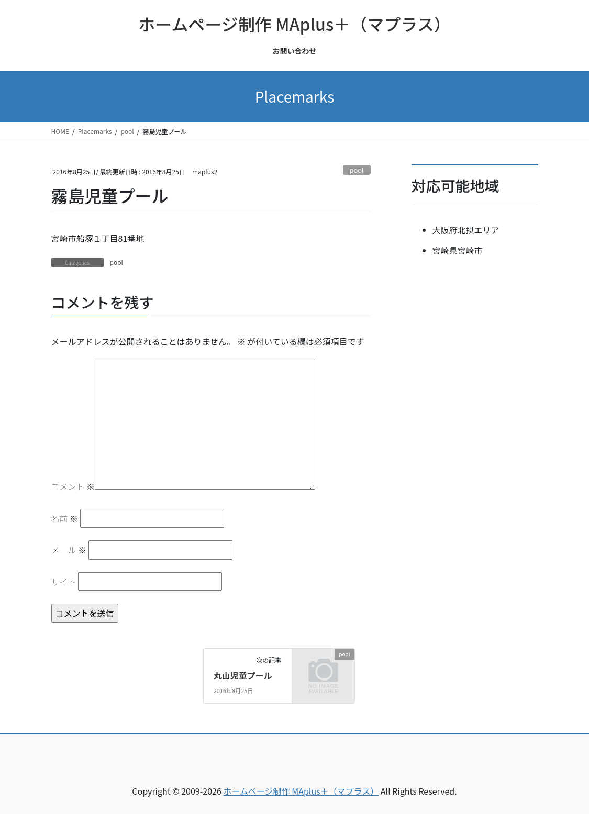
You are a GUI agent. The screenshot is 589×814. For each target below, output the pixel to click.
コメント (73, 486)
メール (69, 549)
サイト (63, 581)
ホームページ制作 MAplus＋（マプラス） (301, 791)
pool (357, 170)
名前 (65, 518)
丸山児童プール (243, 675)
